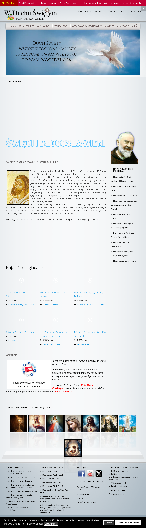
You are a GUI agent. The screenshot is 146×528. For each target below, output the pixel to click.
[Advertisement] (73, 105)
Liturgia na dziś (127, 25)
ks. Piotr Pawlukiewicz (51, 304)
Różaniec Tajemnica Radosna (20, 332)
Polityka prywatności (119, 471)
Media (108, 25)
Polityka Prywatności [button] (32, 524)
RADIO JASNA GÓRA (117, 12)
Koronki (11, 304)
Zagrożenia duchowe (85, 25)
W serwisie (25, 25)
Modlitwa (60, 25)
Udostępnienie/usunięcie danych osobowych (123, 478)
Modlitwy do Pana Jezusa (94, 304)
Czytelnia (42, 25)
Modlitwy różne (83, 344)
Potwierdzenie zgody (119, 486)
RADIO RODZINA (135, 12)
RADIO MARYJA (100, 12)
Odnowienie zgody (119, 483)
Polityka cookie (117, 474)
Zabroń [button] (108, 523)
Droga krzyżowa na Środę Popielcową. (70, 3)
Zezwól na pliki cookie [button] (128, 523)
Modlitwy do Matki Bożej (25, 304)
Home (12, 25)
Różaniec (12, 340)
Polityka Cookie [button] (12, 524)
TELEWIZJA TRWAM (84, 12)
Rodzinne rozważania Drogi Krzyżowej (27, 3)
